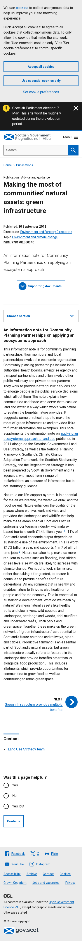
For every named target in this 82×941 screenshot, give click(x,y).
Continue (13, 821)
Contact (48, 874)
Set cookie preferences (41, 92)
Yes (15, 785)
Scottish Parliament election (33, 108)
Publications (24, 165)
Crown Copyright (14, 882)
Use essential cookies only (41, 80)
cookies (22, 8)
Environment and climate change (35, 237)
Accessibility (12, 874)
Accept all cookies (41, 66)
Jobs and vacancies (45, 882)
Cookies (65, 874)
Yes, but (18, 806)
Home (7, 165)
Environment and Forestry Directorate (46, 232)
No (14, 796)
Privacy (70, 882)
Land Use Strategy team (26, 749)
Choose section (40, 315)
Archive (31, 874)
